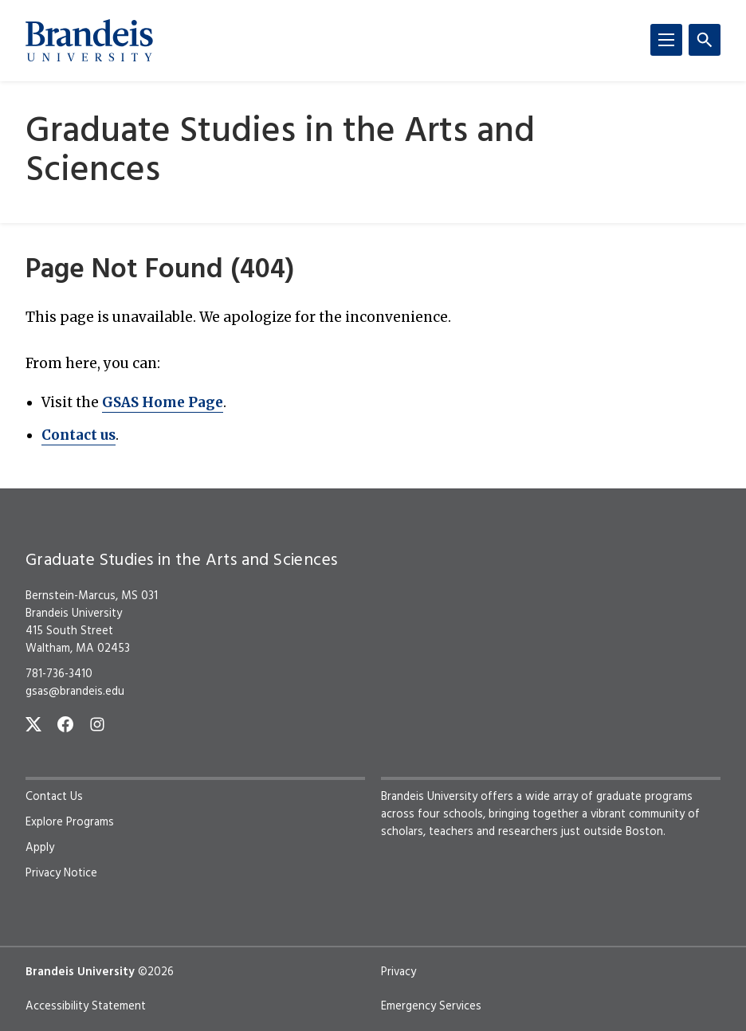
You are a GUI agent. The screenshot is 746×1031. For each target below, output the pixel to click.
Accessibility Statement (86, 1006)
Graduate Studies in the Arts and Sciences (280, 152)
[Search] (704, 40)
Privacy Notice (61, 873)
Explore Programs (70, 822)
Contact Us (54, 796)
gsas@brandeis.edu (75, 691)
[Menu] (666, 40)
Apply (40, 847)
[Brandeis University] (89, 40)
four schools (450, 814)
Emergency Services (431, 1006)
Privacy (398, 972)
